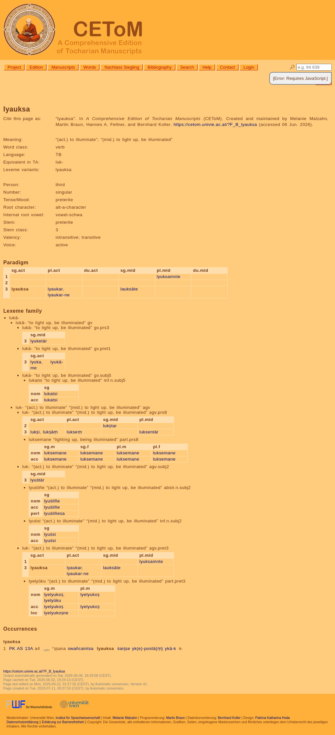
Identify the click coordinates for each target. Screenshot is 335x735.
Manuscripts (63, 67)
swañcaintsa (81, 648)
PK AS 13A (21, 648)
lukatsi (51, 393)
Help (207, 67)
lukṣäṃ (50, 431)
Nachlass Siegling (121, 67)
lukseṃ (74, 431)
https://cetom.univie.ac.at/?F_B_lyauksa (215, 124)
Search (187, 67)
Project (14, 67)
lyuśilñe (52, 501)
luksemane (55, 452)
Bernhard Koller (229, 718)
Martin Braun (175, 718)
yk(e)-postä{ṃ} (147, 648)
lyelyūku (52, 600)
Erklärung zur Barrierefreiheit (63, 722)
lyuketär (38, 341)
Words (89, 67)
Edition (36, 67)
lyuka (36, 361)
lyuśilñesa (54, 513)
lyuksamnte (168, 276)
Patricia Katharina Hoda (272, 718)
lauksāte (129, 289)
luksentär (149, 431)
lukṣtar (110, 425)
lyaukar (55, 289)
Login (248, 67)
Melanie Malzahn (125, 718)
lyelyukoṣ (53, 594)
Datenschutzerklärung (22, 722)
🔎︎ (292, 67)
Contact (227, 67)
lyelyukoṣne (56, 612)
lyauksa (105, 648)
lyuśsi (50, 534)
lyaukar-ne (59, 294)
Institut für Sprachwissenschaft (78, 718)
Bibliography (159, 67)
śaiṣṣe (123, 648)
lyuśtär (37, 480)
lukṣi (35, 431)
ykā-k (170, 648)
